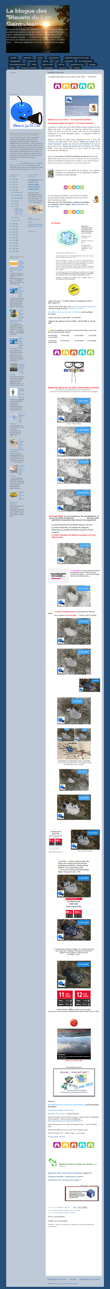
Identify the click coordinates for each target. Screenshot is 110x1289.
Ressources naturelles (29, 68)
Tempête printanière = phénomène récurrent (21, 393)
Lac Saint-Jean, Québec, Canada (64, 1212)
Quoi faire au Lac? (77, 64)
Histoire (45, 61)
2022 (14, 190)
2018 (14, 232)
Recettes (92, 64)
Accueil (73, 1279)
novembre (17, 195)
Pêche (34, 64)
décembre (17, 192)
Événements (31, 61)
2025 (14, 182)
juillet (15, 201)
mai (15, 203)
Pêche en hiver (47, 64)
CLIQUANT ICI (35, 169)
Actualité (13, 58)
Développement (15, 61)
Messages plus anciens (90, 1279)
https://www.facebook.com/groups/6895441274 (65, 1121)
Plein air (61, 64)
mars (15, 217)
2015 (14, 240)
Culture (40, 58)
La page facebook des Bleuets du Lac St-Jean (35, 225)
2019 (14, 229)
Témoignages (48, 68)
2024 (14, 184)
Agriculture (27, 58)
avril (15, 206)
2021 (14, 223)
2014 (14, 243)
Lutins (57, 61)
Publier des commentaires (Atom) (66, 1283)
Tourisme (77, 68)
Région (12, 68)
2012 (14, 248)
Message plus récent (57, 1279)
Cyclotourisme (54, 58)
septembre (17, 198)
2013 (14, 246)
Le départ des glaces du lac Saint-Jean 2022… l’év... (18, 211)
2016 (14, 237)
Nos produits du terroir (17, 64)
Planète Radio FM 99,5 (56, 1137)
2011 (14, 251)
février (16, 220)
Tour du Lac (63, 68)
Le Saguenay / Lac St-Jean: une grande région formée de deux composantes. (35, 184)
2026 (14, 179)
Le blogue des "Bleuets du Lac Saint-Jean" (28, 17)
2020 (14, 226)
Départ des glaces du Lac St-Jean (77, 58)
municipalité (69, 61)
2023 (14, 187)
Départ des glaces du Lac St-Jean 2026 (21, 292)
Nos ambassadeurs (85, 61)
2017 (14, 235)
